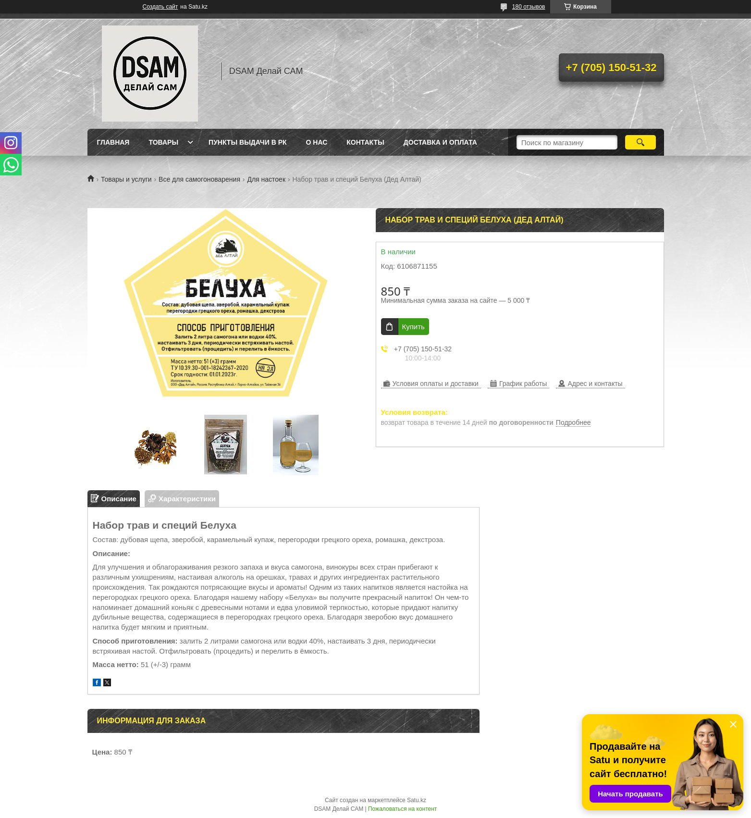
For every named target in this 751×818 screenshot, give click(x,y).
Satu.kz (416, 800)
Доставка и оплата (440, 142)
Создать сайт (160, 6)
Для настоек (266, 179)
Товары (163, 142)
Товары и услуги (126, 179)
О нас (317, 142)
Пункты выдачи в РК (247, 142)
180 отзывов (528, 6)
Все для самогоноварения (199, 179)
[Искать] (640, 142)
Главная (113, 142)
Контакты (365, 142)
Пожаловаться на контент (402, 809)
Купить (413, 326)
